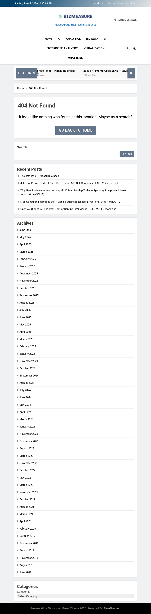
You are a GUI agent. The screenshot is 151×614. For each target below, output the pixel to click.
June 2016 (25, 572)
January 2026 (27, 266)
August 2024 (26, 382)
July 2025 (25, 310)
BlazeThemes (111, 608)
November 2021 (28, 492)
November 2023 (28, 433)
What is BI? (75, 57)
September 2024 (28, 375)
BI (105, 38)
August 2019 (26, 550)
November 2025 (28, 280)
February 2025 (27, 346)
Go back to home (75, 130)
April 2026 (25, 244)
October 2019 (27, 535)
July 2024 (25, 390)
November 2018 (28, 557)
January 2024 (27, 426)
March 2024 (26, 419)
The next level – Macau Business (108, 3)
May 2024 (25, 404)
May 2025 (25, 324)
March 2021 (26, 514)
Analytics (73, 38)
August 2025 (26, 302)
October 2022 (27, 470)
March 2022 (26, 484)
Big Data (92, 38)
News (48, 38)
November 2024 (28, 361)
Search (22, 147)
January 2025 (27, 353)
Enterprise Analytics (62, 48)
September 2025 (28, 295)
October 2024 (27, 368)
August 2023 (26, 448)
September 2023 (28, 441)
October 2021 (27, 499)
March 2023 (26, 455)
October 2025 (27, 288)
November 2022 (28, 463)
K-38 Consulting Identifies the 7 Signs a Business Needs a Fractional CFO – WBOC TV (70, 201)
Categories (23, 591)
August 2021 (26, 506)
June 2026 (25, 230)
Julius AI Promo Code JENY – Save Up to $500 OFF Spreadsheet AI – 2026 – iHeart (69, 183)
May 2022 (25, 477)
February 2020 (27, 528)
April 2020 (25, 521)
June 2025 (25, 317)
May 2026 (25, 237)
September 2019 (28, 543)
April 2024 (25, 412)
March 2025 (26, 339)
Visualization (94, 48)
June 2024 (25, 397)
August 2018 (26, 565)
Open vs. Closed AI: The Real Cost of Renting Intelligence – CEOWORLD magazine (68, 209)
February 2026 (27, 259)
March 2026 (26, 251)
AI (59, 38)
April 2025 (25, 331)
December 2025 (28, 273)
